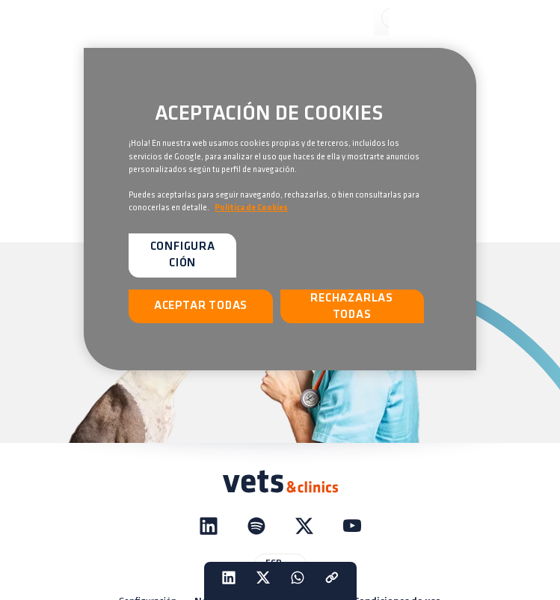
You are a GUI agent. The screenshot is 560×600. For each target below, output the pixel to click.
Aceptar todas (200, 306)
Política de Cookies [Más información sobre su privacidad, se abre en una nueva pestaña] (251, 207)
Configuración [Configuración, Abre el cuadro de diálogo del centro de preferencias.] (182, 255)
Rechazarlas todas (351, 307)
